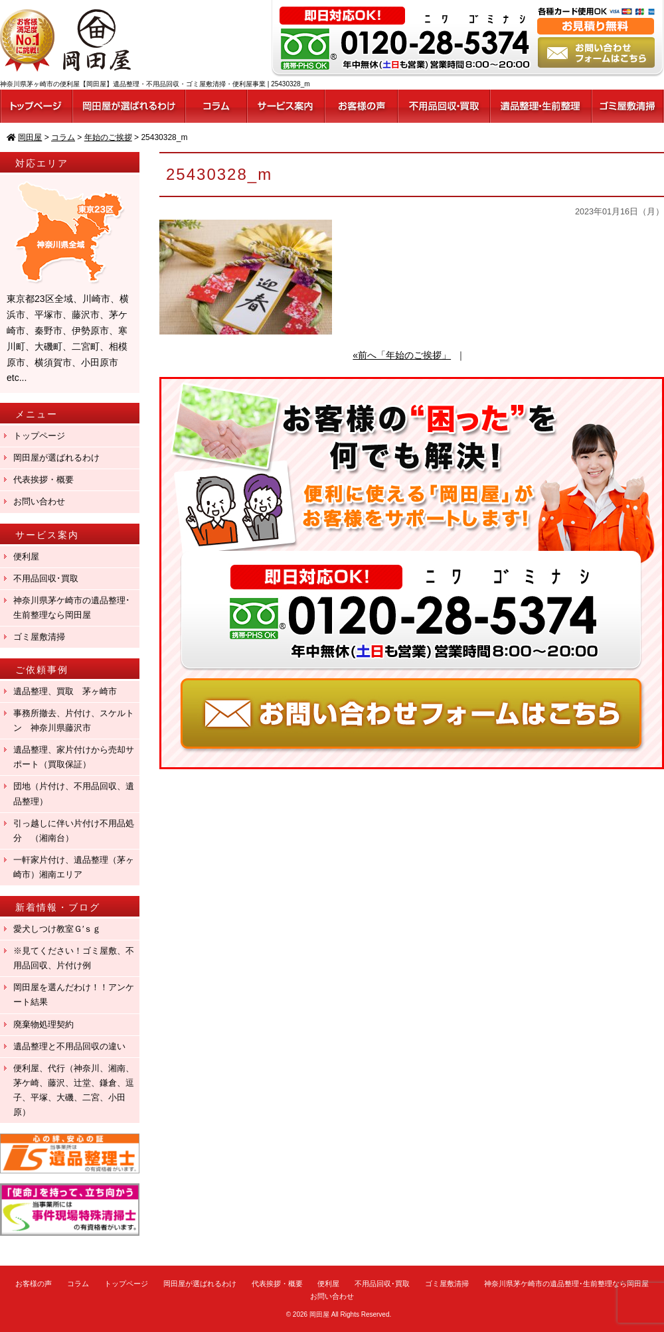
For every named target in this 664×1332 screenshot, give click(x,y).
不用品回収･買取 (45, 578)
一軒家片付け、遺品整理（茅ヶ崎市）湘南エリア (73, 867)
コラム (78, 1284)
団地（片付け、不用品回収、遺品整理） (73, 793)
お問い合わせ (39, 501)
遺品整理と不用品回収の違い (69, 1046)
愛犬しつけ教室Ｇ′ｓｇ (61, 929)
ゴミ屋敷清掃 (39, 637)
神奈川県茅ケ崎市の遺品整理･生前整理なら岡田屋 (71, 607)
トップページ (39, 436)
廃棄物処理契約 (47, 1024)
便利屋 (26, 556)
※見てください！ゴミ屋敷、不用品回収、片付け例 (73, 958)
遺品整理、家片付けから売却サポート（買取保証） (73, 757)
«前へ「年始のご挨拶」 (402, 355)
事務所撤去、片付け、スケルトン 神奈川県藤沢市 (73, 720)
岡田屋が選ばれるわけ (56, 458)
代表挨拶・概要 (43, 479)
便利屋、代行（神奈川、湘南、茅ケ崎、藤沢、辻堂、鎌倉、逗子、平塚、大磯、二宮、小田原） (73, 1090)
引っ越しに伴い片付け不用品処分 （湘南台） (73, 830)
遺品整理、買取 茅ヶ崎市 (65, 691)
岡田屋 (319, 1314)
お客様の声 (33, 1284)
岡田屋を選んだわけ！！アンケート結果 (73, 994)
